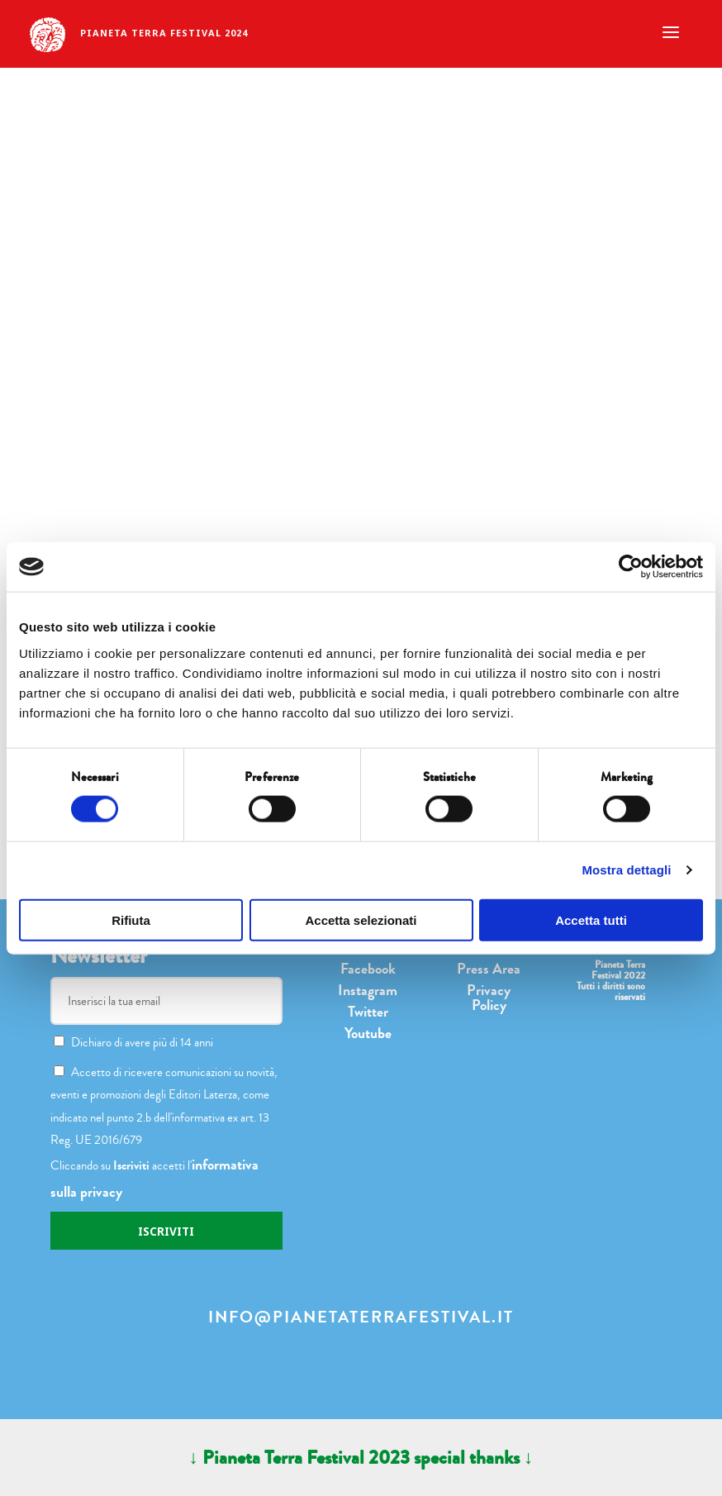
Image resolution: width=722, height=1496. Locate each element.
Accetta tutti (591, 919)
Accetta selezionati (360, 919)
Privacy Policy (489, 997)
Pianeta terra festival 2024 (164, 32)
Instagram (367, 990)
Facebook (368, 968)
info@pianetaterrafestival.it (361, 1317)
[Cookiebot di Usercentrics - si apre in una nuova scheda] (630, 567)
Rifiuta (131, 919)
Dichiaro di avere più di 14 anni (133, 1042)
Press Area (488, 968)
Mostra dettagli (626, 870)
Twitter (368, 1011)
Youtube (368, 1033)
